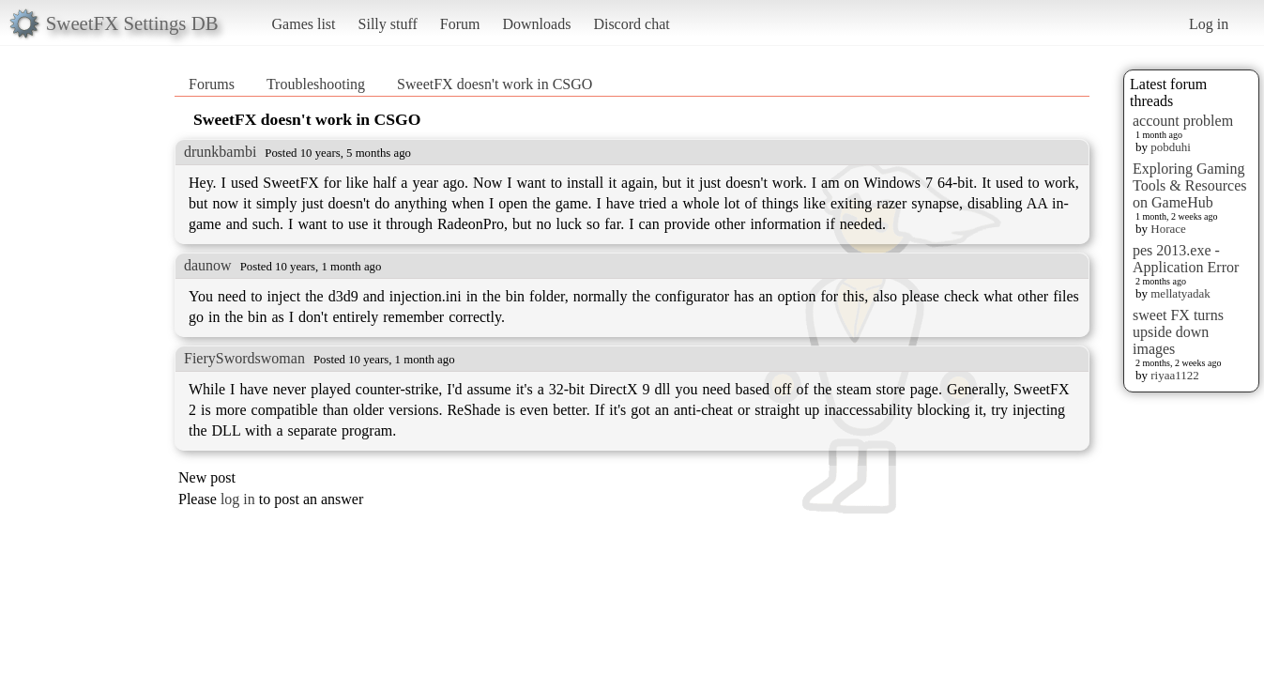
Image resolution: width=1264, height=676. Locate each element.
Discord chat (631, 24)
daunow (208, 265)
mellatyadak (1180, 293)
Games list (304, 24)
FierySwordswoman (244, 358)
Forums (212, 84)
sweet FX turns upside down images (1178, 332)
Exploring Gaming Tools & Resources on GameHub (1190, 185)
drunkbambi (220, 152)
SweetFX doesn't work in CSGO (494, 84)
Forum (460, 24)
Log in (1208, 24)
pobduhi (1170, 147)
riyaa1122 (1174, 375)
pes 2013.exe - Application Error (1186, 258)
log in (238, 499)
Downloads (536, 24)
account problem (1183, 121)
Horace (1168, 229)
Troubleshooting (316, 84)
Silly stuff (388, 24)
